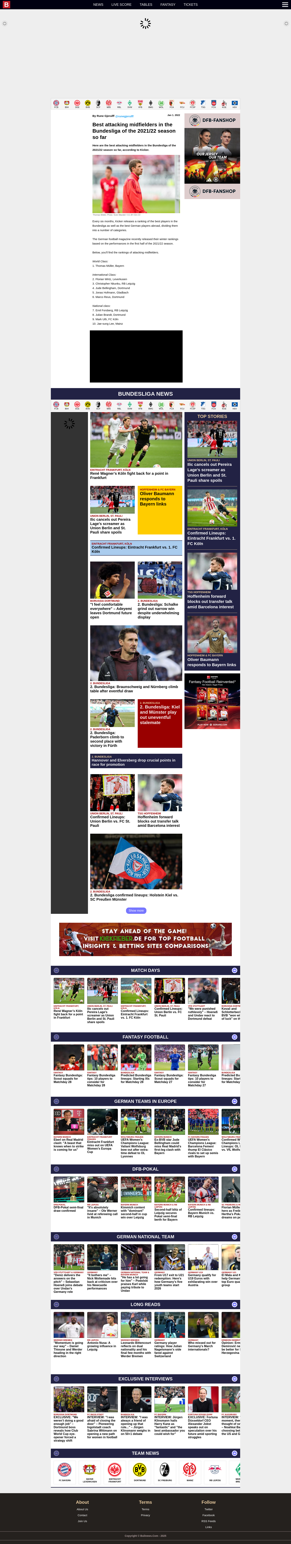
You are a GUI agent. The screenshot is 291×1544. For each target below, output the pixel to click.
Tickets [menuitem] (191, 4)
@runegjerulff (124, 110)
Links (208, 1521)
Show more (136, 905)
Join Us (82, 1515)
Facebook (208, 1509)
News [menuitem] (98, 4)
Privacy (145, 1509)
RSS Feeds (209, 1515)
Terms (145, 1503)
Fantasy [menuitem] (168, 4)
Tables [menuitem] (146, 4)
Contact (82, 1509)
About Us (82, 1503)
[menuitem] (46, 4)
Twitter (209, 1503)
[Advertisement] (145, 64)
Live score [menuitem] (122, 4)
